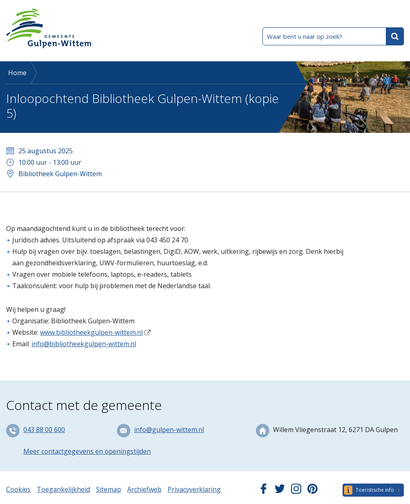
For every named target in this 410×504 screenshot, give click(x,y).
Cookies (18, 489)
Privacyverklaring (194, 489)
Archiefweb (144, 489)
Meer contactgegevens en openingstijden (87, 451)
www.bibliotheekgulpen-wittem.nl (91, 332)
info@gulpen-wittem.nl (169, 429)
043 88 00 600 (44, 429)
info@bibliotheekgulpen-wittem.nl (83, 343)
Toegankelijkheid (63, 489)
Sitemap (108, 489)
